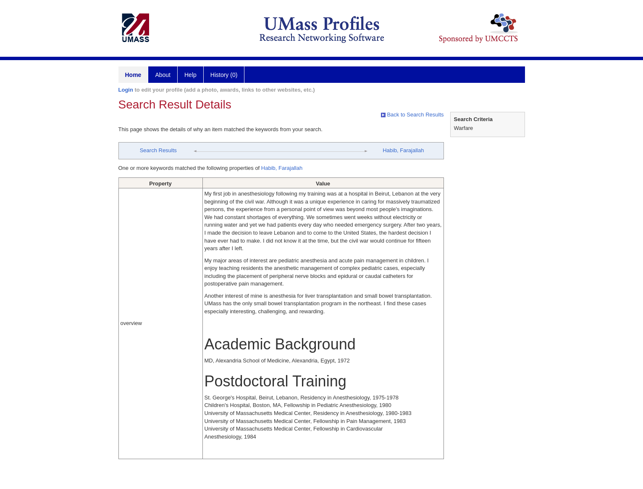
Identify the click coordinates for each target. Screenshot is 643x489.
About (163, 74)
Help (190, 74)
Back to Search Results (412, 114)
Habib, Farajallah (403, 150)
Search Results (158, 150)
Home (133, 74)
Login (125, 90)
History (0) (224, 74)
